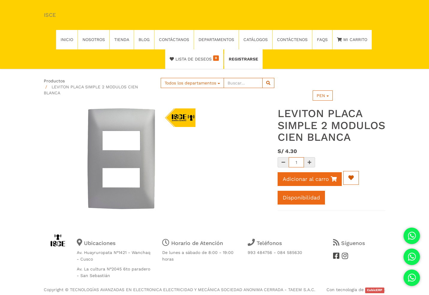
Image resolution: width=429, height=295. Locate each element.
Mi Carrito (352, 39)
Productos (54, 80)
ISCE (50, 15)
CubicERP (374, 290)
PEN (323, 95)
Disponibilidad (301, 197)
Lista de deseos (194, 58)
